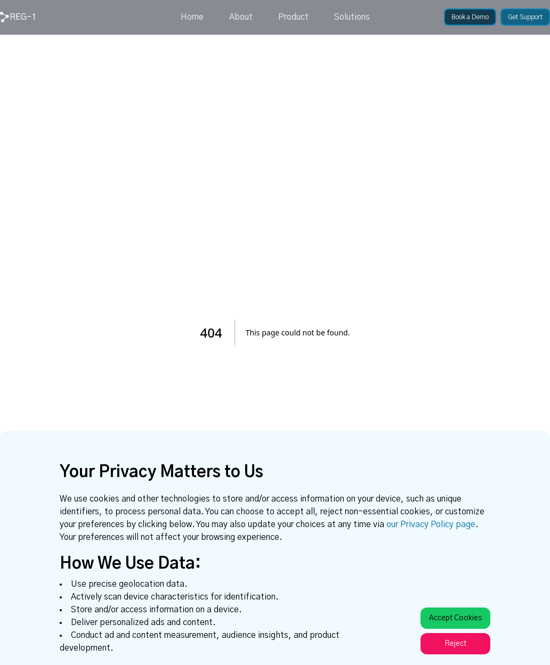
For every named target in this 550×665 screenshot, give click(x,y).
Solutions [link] (352, 17)
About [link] (241, 17)
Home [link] (192, 17)
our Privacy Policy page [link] (430, 524)
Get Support (525, 17)
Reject (455, 643)
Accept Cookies (455, 618)
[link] (17, 17)
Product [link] (293, 17)
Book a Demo (470, 17)
